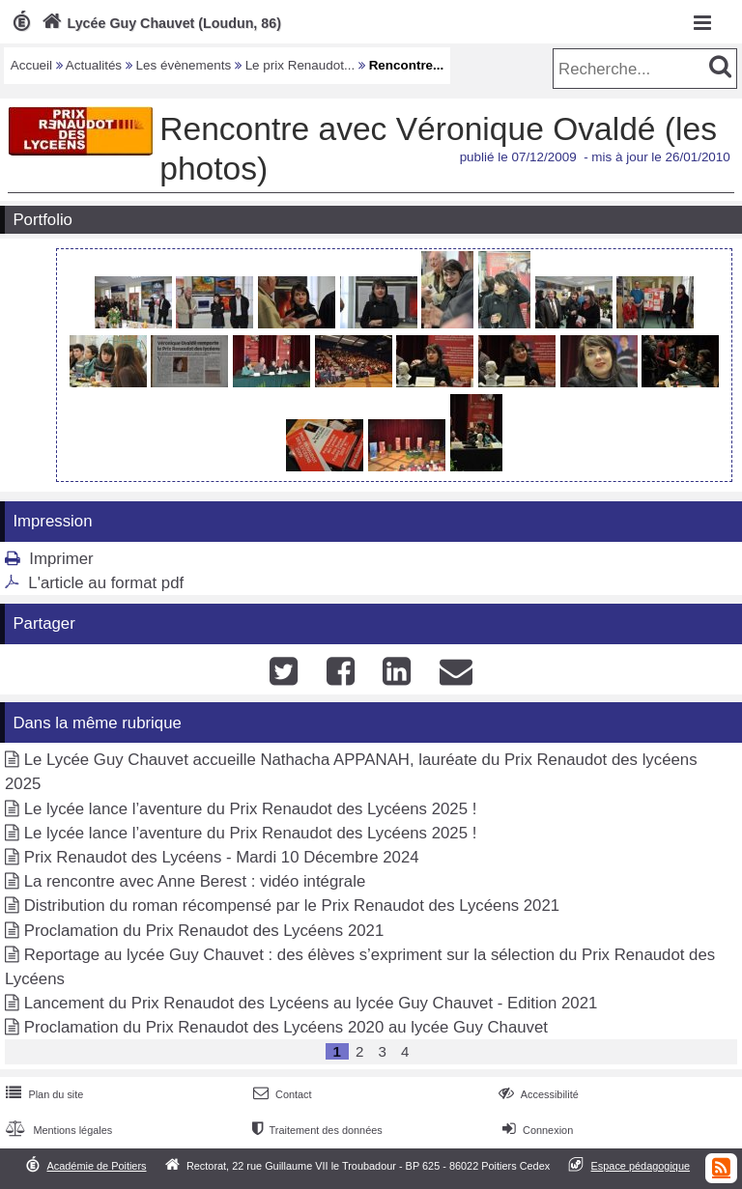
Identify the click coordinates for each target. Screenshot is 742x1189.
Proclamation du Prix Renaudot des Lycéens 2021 (204, 930)
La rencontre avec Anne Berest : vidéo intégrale (195, 881)
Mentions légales (57, 1130)
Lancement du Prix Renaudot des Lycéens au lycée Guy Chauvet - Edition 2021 (311, 1003)
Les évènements (184, 65)
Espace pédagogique (641, 1166)
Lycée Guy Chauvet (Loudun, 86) (159, 23)
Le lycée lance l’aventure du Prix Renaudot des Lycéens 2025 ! (250, 809)
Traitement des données (315, 1130)
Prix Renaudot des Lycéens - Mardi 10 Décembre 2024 (221, 857)
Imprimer (61, 559)
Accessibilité (537, 1094)
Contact (280, 1094)
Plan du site (42, 1094)
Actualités (94, 65)
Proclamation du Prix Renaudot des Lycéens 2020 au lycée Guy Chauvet (286, 1027)
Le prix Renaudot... (300, 65)
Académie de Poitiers (96, 1166)
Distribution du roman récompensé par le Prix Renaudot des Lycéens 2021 (291, 905)
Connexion (536, 1130)
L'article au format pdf (106, 583)
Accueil (31, 65)
